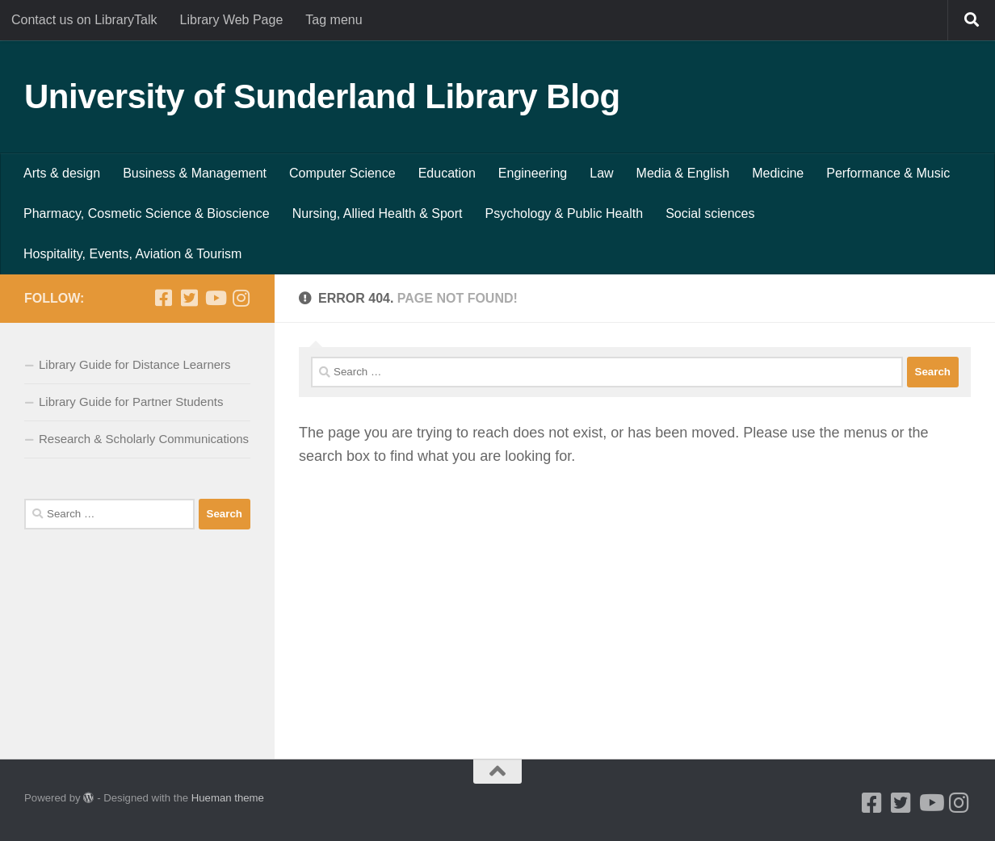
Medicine (778, 173)
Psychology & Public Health (564, 213)
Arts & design (61, 173)
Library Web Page (231, 20)
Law (601, 173)
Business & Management (195, 173)
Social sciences (709, 213)
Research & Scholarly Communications (144, 439)
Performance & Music (888, 173)
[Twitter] (189, 298)
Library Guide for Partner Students (131, 401)
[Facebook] (163, 298)
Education (447, 173)
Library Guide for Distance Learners (135, 364)
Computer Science (342, 173)
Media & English (683, 173)
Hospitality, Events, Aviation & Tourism (132, 254)
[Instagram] (240, 298)
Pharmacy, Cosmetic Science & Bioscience (146, 213)
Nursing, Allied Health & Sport (377, 213)
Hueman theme (227, 798)
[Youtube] (215, 298)
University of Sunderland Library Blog (322, 96)
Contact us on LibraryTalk (84, 20)
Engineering (532, 173)
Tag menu (333, 20)
